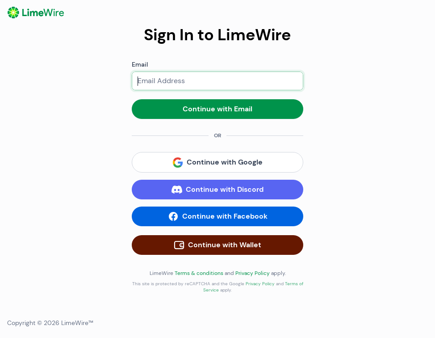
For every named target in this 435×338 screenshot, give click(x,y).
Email (140, 64)
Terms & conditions (199, 273)
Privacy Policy (252, 273)
